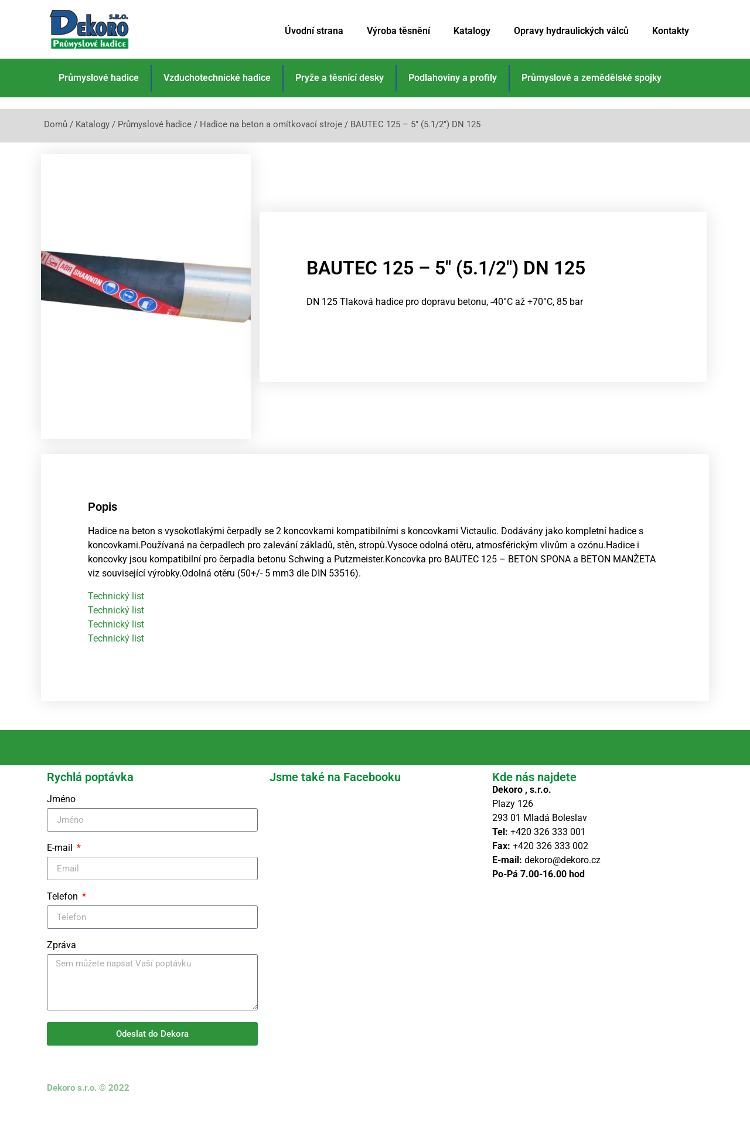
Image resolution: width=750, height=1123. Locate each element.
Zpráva (61, 960)
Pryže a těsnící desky (339, 77)
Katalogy (472, 30)
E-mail (61, 862)
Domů (55, 124)
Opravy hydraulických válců (571, 30)
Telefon (63, 911)
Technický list (116, 609)
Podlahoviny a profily (452, 77)
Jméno (61, 814)
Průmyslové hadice (99, 77)
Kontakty (670, 30)
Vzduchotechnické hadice (217, 77)
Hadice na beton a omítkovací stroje (271, 124)
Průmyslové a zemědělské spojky (591, 77)
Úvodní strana (314, 30)
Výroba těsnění (398, 30)
